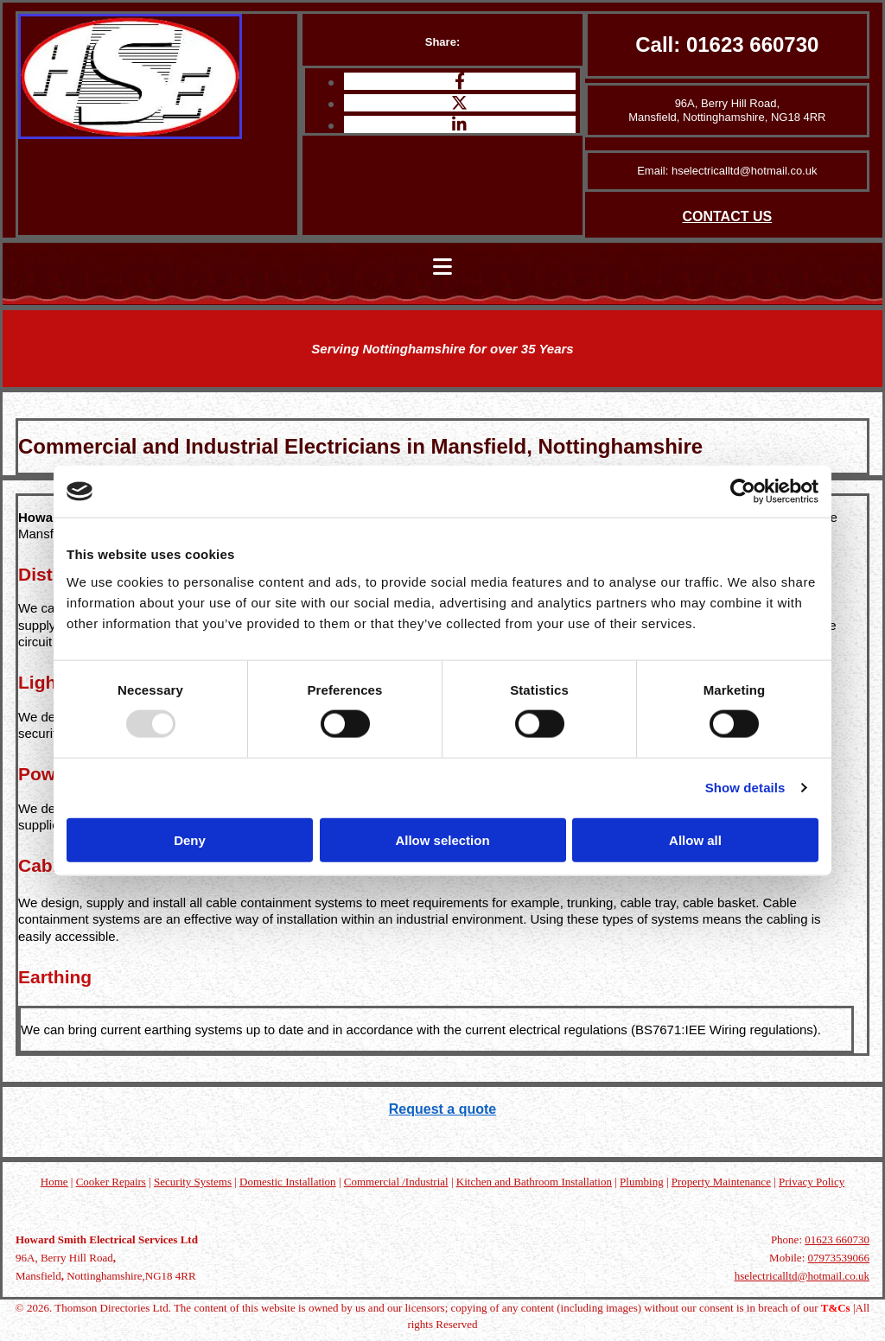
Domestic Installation (287, 1181)
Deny (190, 839)
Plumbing (642, 1181)
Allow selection (442, 839)
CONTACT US (727, 216)
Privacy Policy (811, 1181)
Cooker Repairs (111, 1181)
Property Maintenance (721, 1181)
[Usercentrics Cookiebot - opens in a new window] (742, 492)
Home (54, 1181)
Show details (745, 787)
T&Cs (835, 1307)
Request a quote (442, 1109)
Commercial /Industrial (396, 1181)
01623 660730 (752, 44)
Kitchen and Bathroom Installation (534, 1181)
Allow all (695, 839)
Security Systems (193, 1181)
